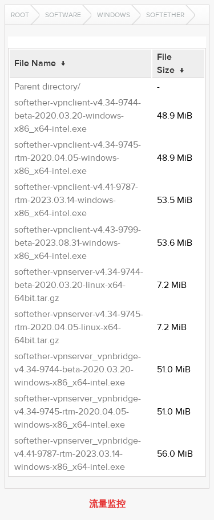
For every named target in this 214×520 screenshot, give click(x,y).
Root (20, 14)
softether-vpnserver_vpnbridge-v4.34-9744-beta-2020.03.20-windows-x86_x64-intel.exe (77, 369)
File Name (35, 63)
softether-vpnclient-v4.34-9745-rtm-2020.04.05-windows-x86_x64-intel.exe (77, 158)
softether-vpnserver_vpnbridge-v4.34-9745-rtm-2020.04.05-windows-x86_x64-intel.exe (77, 411)
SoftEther (165, 14)
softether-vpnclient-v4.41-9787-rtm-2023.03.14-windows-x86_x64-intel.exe (76, 200)
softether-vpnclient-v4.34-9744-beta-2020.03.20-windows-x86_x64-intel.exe (77, 116)
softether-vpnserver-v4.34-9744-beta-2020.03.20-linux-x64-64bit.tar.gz (78, 285)
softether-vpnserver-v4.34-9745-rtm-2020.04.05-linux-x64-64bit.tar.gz (78, 327)
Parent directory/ (47, 86)
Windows (113, 14)
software (63, 14)
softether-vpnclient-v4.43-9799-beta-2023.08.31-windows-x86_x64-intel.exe (77, 243)
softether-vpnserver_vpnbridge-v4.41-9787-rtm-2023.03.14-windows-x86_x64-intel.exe (77, 454)
